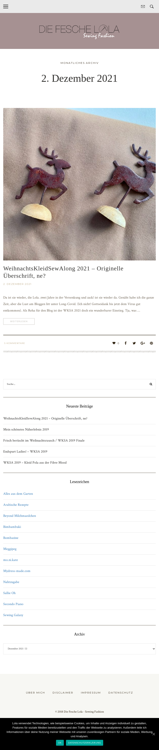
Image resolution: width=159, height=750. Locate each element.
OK (60, 742)
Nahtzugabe (11, 582)
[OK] (153, 734)
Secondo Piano (13, 604)
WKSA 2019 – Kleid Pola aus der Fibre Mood (35, 462)
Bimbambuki (12, 527)
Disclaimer (63, 692)
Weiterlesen (20, 321)
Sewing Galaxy (13, 615)
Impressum (91, 692)
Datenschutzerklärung (84, 742)
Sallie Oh (9, 593)
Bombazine (10, 538)
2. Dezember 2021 (17, 284)
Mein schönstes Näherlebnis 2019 (26, 429)
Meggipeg (9, 549)
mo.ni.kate (10, 560)
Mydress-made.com (17, 571)
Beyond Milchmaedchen (19, 516)
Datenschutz (120, 692)
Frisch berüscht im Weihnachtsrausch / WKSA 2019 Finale (44, 440)
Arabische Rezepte (16, 505)
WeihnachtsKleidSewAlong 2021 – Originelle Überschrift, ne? (45, 418)
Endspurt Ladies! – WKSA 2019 (25, 451)
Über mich (35, 692)
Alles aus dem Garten (18, 493)
